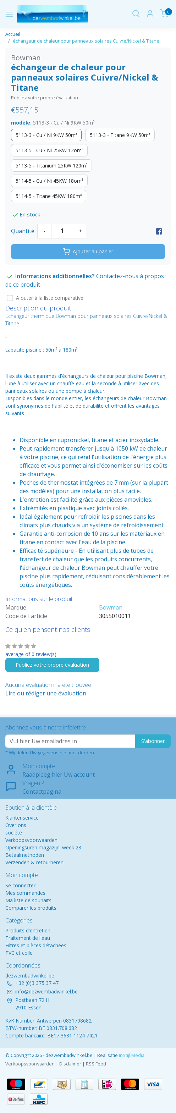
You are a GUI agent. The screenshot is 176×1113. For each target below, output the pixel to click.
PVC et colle (19, 952)
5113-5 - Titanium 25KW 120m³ (51, 165)
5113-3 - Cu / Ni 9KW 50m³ (46, 135)
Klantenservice (22, 817)
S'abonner (153, 741)
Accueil (12, 34)
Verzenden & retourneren (34, 862)
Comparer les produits (30, 907)
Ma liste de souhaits (28, 900)
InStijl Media (131, 1055)
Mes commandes (25, 892)
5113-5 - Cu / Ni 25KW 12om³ (49, 150)
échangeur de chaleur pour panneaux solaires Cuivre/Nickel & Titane (86, 41)
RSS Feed (96, 1063)
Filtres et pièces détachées (35, 945)
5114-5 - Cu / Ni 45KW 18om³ (49, 180)
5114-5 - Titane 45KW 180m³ (49, 196)
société (13, 832)
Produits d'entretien (27, 930)
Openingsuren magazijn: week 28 (43, 847)
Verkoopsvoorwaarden (31, 840)
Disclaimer (70, 1063)
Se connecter (20, 885)
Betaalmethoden (24, 855)
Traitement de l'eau (27, 938)
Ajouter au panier (88, 251)
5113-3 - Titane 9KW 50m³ (120, 135)
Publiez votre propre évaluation (44, 97)
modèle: (52, 122)
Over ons (15, 825)
